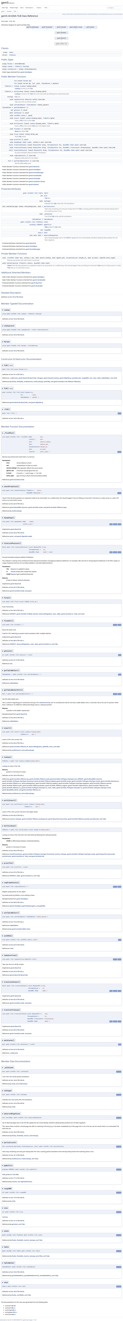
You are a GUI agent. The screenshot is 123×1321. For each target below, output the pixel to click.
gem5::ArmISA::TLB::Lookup (16, 314)
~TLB (15, 97)
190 (14, 1132)
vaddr (29, 142)
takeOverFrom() (44, 702)
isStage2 (47, 201)
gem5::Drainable (34, 178)
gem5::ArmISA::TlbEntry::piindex (33, 785)
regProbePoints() (26, 1182)
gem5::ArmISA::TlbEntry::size (98, 785)
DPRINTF (13, 614)
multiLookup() (38, 381)
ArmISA (9, 11)
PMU (46, 227)
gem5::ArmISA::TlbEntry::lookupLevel (34, 819)
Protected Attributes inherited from (18, 243)
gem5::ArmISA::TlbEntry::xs (31, 790)
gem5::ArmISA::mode (17, 480)
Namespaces (29, 7)
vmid (45, 233)
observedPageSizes (51, 235)
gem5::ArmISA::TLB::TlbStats (32, 222)
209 (14, 850)
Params (9, 64)
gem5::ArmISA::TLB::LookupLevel (18, 330)
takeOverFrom (19, 99)
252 (14, 999)
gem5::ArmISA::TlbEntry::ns (11, 783)
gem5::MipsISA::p (65, 378)
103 (13, 297)
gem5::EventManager (36, 172)
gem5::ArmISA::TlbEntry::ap (19, 779)
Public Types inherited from (16, 72)
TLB (15, 11)
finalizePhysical (20, 150)
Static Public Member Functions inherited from (23, 277)
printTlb (17, 139)
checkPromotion (12, 263)
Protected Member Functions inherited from (21, 283)
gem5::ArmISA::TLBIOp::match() (27, 614)
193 (14, 351)
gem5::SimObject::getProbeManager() (23, 906)
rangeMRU (47, 230)
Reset (17, 131)
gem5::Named (33, 184)
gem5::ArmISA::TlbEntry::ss (11, 788)
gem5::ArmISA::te (67, 614)
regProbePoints (20, 155)
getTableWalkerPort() (31, 1275)
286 (14, 640)
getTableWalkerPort (21, 161)
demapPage (18, 142)
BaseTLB (28, 99)
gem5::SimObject (26, 72)
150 (14, 775)
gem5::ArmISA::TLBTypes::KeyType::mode (86, 781)
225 (14, 945)
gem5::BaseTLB (34, 167)
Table (11, 52)
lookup (16, 86)
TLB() (75, 614)
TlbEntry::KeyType (22, 66)
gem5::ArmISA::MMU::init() (21, 929)
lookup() (18, 819)
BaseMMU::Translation (71, 147)
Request (13, 569)
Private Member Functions (105, 14)
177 (14, 1178)
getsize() (15, 1224)
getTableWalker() (18, 1275)
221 (14, 660)
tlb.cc (22, 374)
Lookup (9, 66)
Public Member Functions (80, 14)
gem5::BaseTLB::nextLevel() (57, 819)
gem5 (3, 11)
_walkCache (48, 214)
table (46, 193)
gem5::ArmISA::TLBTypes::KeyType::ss (34, 788)
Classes (39, 7)
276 (14, 872)
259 (14, 1030)
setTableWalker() (45, 1275)
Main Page (5, 7)
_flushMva (10, 258)
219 (14, 679)
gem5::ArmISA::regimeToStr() (78, 785)
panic (12, 536)
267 (14, 587)
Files (47, 7)
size (45, 196)
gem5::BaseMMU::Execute (18, 507)
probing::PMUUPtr (36, 225)
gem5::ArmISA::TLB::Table (33, 193)
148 (14, 1272)
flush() (14, 381)
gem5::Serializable (35, 175)
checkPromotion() (16, 854)
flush (16, 134)
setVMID (17, 115)
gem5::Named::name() (51, 378)
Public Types (70, 14)
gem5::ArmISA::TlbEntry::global (45, 781)
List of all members (118, 14)
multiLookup (18, 91)
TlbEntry (8, 86)
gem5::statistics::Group (37, 181)
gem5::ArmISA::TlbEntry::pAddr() (47, 783)
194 (14, 319)
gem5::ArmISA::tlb (38, 856)
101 (14, 374)
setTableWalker (20, 105)
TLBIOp (27, 134)
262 (14, 815)
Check (9, 265)
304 (14, 610)
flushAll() (20, 381)
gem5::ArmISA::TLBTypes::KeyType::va (69, 788)
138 (14, 418)
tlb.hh (11, 21)
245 (14, 533)
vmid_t (24, 115)
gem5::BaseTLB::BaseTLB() (27, 378)
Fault (11, 145)
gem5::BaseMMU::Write (10, 790)
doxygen (30, 1320)
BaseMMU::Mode (68, 145)
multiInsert (18, 123)
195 (14, 335)
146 (14, 1080)
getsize (17, 110)
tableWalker (48, 219)
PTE (21, 121)
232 (14, 504)
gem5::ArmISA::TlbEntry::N (19, 747)
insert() (12, 819)
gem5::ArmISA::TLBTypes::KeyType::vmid (97, 788)
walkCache (18, 113)
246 (14, 743)
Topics (22, 7)
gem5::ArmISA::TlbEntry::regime (56, 785)
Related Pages (14, 7)
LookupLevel (11, 69)
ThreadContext (52, 145)
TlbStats (12, 55)
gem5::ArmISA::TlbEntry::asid (39, 779)
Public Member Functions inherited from (20, 167)
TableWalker (46, 83)
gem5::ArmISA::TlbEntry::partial (100, 783)
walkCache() (23, 1084)
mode (76, 145)
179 (14, 1197)
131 (14, 1221)
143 (14, 922)
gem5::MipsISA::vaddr (24, 536)
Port (9, 161)
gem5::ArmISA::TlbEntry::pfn (12, 785)
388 (14, 902)
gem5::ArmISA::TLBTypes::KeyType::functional (18, 781)
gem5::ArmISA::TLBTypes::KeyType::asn (63, 779)
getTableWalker (20, 107)
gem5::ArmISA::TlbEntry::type (56, 507)
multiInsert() (28, 381)
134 (14, 1103)
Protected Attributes (93, 14)
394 (14, 718)
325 (14, 971)
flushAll (17, 129)
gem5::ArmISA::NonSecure (110, 781)
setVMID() (20, 1295)
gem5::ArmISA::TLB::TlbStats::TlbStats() (67, 381)
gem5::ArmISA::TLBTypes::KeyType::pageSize (74, 783)
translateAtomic (20, 145)
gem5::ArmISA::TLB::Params (16, 345)
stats (46, 222)
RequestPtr (37, 145)
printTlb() (47, 381)
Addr (25, 142)
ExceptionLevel (72, 258)
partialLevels (49, 206)
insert (16, 118)
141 (14, 1155)
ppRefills (47, 225)
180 (14, 1291)
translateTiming (20, 147)
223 (14, 1049)
